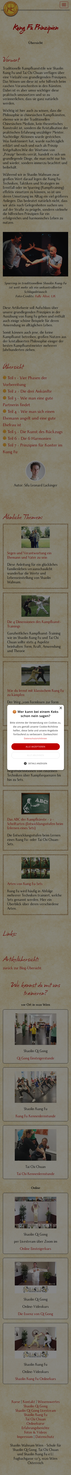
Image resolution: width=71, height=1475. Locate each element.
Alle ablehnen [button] (35, 755)
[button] (35, 737)
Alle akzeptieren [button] (35, 746)
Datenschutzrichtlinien (35, 738)
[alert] (35, 737)
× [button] (60, 708)
